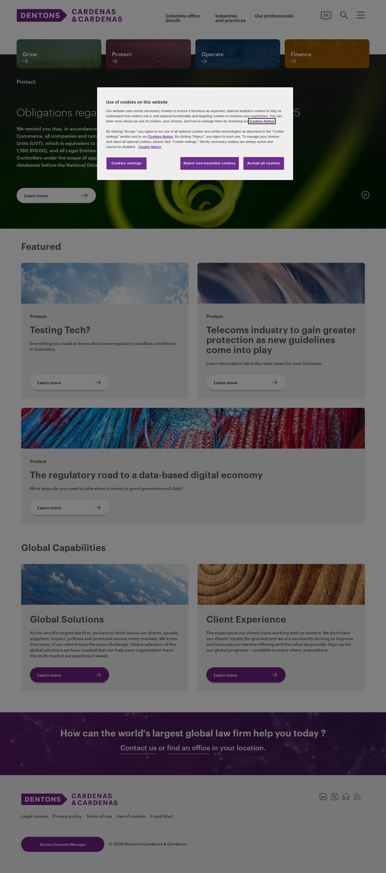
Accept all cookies (263, 163)
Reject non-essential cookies (210, 163)
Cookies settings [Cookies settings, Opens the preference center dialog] (126, 163)
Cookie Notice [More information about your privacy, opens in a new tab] (149, 147)
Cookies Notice (261, 121)
